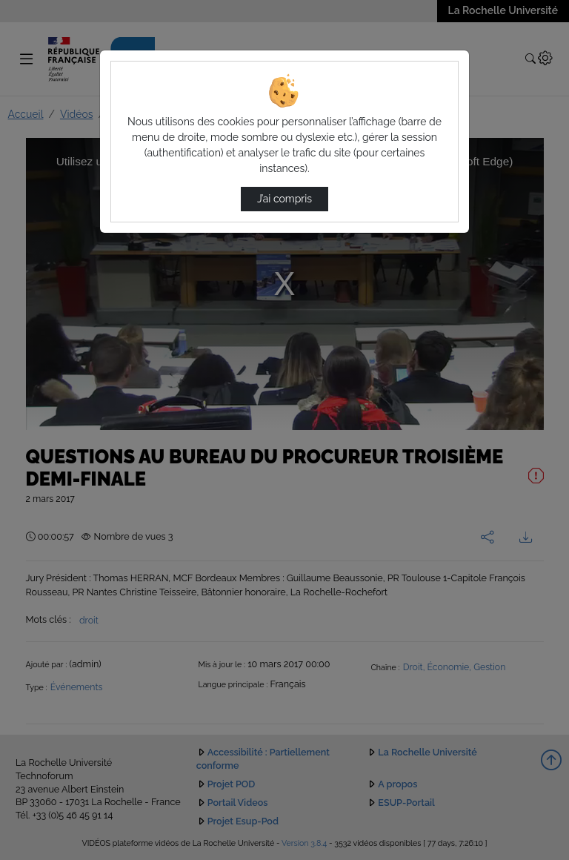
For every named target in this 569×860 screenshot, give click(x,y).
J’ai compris (284, 199)
